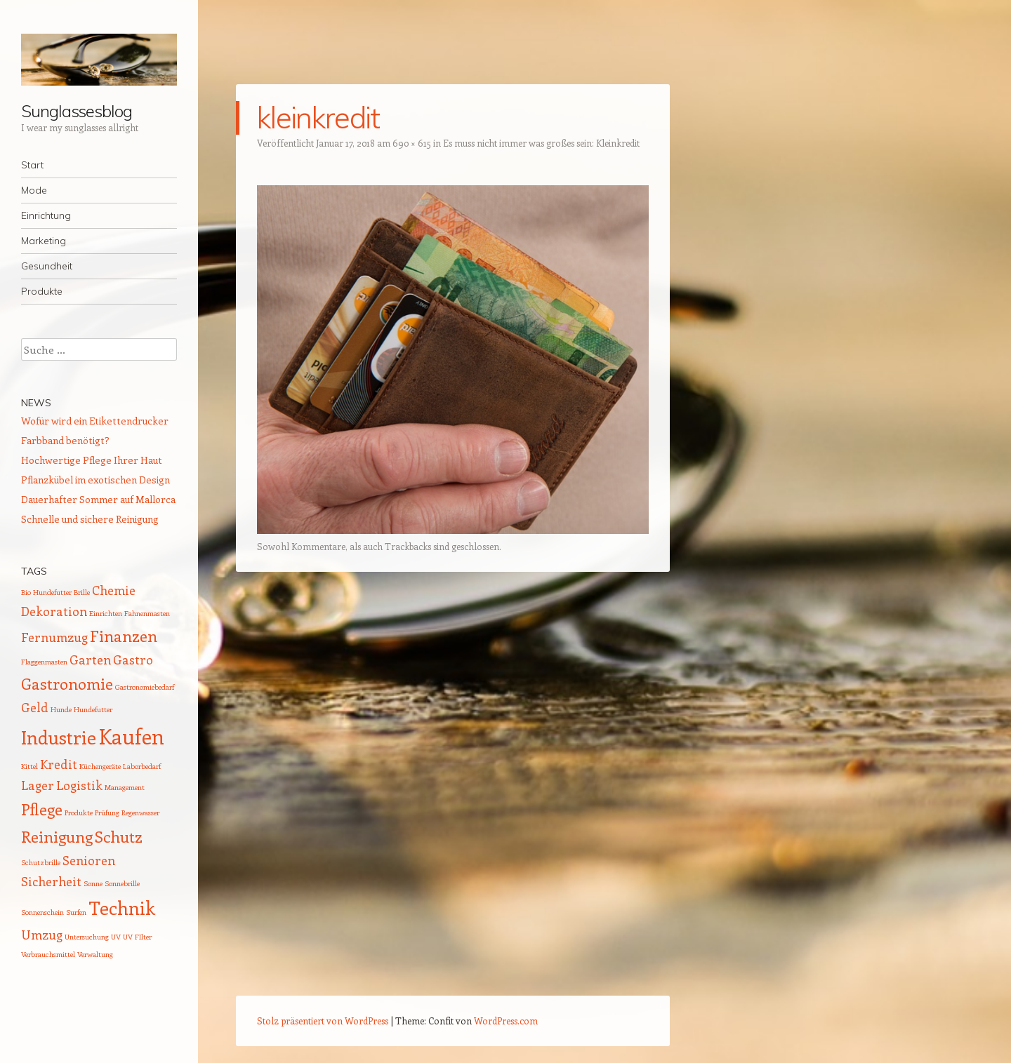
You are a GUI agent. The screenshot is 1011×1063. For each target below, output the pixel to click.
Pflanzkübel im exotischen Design (95, 479)
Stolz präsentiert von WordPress (322, 1021)
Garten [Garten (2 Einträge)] (90, 659)
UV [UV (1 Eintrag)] (116, 937)
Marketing (43, 240)
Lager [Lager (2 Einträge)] (37, 785)
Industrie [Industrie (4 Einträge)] (58, 737)
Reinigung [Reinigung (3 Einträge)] (57, 836)
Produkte (41, 291)
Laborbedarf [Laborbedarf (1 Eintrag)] (142, 766)
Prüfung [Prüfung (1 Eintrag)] (107, 812)
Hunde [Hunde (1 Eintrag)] (61, 709)
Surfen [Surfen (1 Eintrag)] (76, 912)
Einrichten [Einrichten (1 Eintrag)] (105, 613)
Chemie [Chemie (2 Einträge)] (114, 590)
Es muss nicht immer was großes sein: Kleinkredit (541, 143)
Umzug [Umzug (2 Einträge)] (41, 934)
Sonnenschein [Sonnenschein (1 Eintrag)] (42, 912)
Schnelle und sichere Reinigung (90, 519)
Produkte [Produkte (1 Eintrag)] (79, 812)
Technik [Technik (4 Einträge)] (121, 907)
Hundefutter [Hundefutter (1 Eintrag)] (93, 709)
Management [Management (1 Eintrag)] (125, 787)
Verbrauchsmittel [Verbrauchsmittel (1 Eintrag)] (48, 954)
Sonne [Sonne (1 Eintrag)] (93, 883)
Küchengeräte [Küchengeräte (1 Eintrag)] (100, 766)
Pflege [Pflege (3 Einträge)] (41, 809)
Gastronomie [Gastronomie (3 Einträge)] (67, 683)
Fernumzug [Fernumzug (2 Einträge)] (54, 637)
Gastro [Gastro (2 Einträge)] (133, 659)
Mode (34, 190)
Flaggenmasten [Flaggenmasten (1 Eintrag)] (44, 662)
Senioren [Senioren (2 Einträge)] (88, 860)
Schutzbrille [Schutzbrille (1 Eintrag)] (40, 862)
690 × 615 (411, 143)
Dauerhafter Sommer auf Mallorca (98, 499)
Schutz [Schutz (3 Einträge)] (119, 836)
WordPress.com (506, 1021)
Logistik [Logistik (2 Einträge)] (79, 785)
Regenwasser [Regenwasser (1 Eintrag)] (140, 812)
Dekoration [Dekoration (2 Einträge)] (54, 611)
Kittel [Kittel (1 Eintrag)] (29, 766)
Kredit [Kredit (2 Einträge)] (58, 764)
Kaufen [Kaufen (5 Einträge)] (131, 736)
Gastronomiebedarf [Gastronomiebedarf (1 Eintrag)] (144, 687)
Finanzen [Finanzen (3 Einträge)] (123, 635)
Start (32, 165)
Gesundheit (46, 266)
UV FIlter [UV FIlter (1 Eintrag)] (137, 937)
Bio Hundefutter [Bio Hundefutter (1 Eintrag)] (46, 592)
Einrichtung (46, 215)
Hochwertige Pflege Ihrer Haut (91, 460)
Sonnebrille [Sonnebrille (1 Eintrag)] (122, 883)
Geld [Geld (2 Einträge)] (34, 707)
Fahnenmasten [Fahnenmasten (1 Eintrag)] (147, 613)
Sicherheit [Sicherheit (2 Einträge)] (51, 881)
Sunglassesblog (76, 110)
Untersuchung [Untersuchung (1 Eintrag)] (87, 937)
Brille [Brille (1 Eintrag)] (82, 592)
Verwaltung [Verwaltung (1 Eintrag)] (95, 954)
